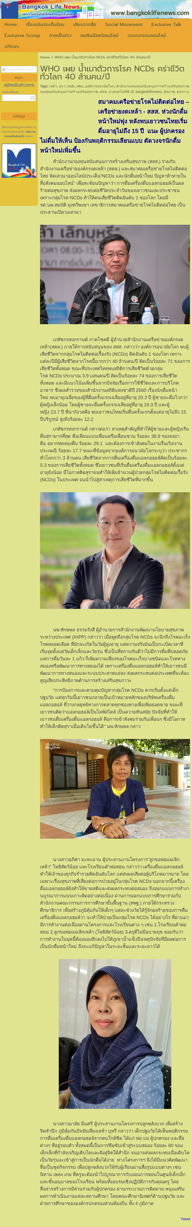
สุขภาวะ (183, 92)
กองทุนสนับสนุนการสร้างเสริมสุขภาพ (69, 92)
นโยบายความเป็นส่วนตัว (20, 134)
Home (45, 57)
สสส (103, 92)
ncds (71, 86)
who (79, 86)
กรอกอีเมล (10, 92)
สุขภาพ (169, 92)
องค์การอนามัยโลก (99, 86)
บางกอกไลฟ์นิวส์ (121, 92)
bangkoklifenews (149, 92)
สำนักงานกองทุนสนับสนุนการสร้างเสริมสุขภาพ (152, 86)
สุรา (62, 86)
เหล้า (53, 86)
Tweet (185, 1219)
